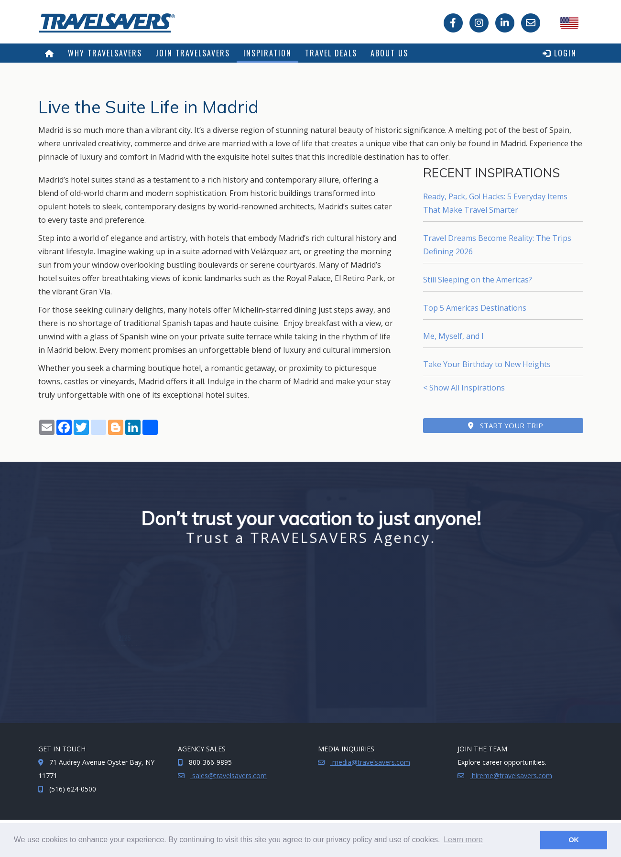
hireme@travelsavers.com (511, 775)
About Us (389, 53)
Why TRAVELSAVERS (105, 53)
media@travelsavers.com (370, 762)
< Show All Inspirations (464, 387)
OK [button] (573, 840)
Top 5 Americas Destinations (474, 308)
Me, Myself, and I (453, 336)
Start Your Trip (505, 425)
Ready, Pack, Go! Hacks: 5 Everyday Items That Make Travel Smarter (495, 203)
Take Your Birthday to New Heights (487, 364)
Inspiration (267, 53)
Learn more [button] (463, 839)
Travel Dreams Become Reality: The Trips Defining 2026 (497, 245)
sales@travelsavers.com (228, 775)
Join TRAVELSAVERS (192, 53)
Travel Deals (331, 53)
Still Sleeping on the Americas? (477, 279)
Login (560, 53)
